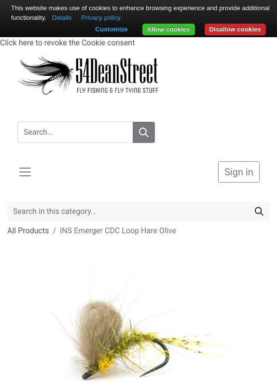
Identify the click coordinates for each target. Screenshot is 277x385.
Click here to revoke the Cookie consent (67, 42)
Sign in (238, 172)
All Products (28, 230)
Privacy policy (100, 17)
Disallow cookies (235, 29)
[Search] (144, 132)
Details (62, 17)
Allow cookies (168, 29)
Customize (111, 29)
